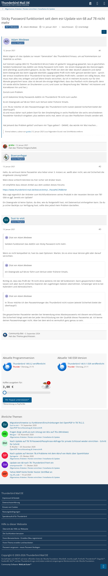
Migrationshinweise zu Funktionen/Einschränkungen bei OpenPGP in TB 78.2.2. (47, 422)
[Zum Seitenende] (103, 566)
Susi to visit (14, 425)
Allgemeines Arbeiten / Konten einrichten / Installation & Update (35, 437)
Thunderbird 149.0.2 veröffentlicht (29, 363)
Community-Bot (16, 333)
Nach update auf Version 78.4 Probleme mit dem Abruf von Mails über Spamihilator (49, 453)
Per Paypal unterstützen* (17, 399)
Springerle (14, 456)
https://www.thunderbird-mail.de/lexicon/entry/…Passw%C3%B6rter (35, 189)
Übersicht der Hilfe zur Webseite (15, 529)
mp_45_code (15, 475)
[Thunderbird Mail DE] (15, 3)
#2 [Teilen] (100, 166)
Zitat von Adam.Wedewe (20, 237)
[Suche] (90, 3)
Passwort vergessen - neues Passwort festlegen (21, 547)
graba (28, 131)
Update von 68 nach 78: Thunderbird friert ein (32, 462)
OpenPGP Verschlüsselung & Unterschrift (26, 428)
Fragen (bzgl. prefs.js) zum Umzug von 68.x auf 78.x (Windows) (39, 432)
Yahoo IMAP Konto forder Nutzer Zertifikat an (31, 472)
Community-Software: (16, 564)
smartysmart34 (16, 465)
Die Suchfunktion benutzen (13, 533)
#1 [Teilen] (100, 50)
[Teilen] (104, 32)
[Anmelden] (97, 3)
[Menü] (104, 3)
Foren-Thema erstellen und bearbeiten (18, 542)
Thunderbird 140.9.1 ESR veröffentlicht (86, 363)
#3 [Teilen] (100, 229)
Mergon (13, 434)
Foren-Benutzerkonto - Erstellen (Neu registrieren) (22, 538)
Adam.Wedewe (30, 27)
